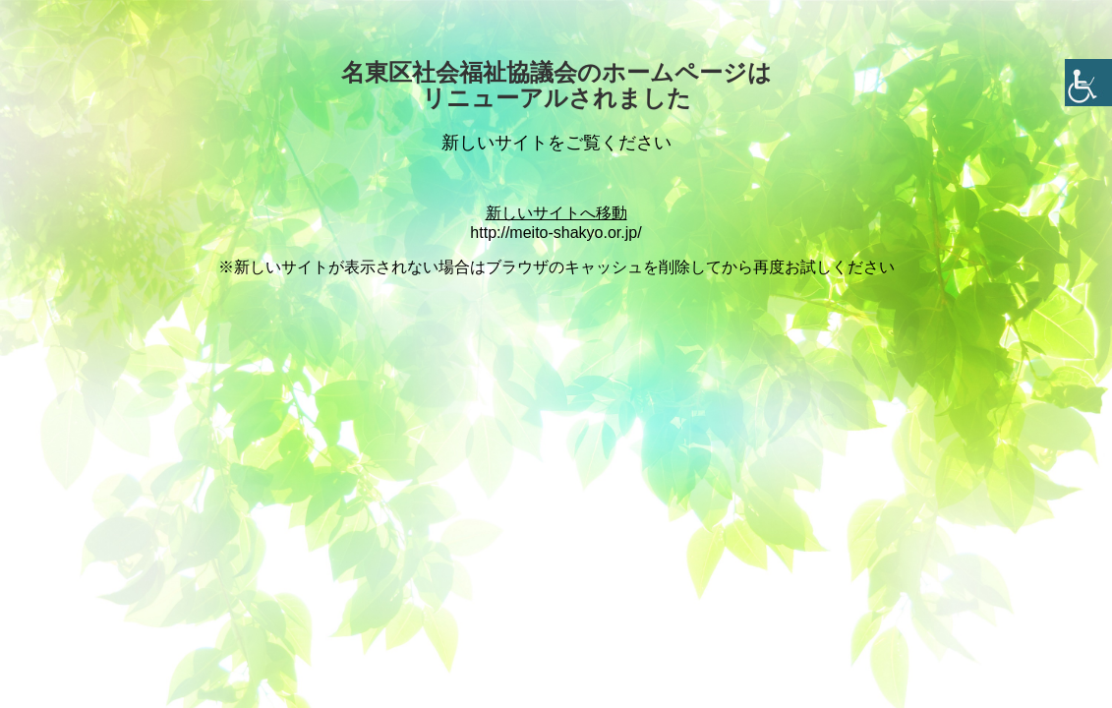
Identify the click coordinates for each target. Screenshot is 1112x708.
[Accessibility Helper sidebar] (1088, 82)
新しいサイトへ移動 (556, 213)
